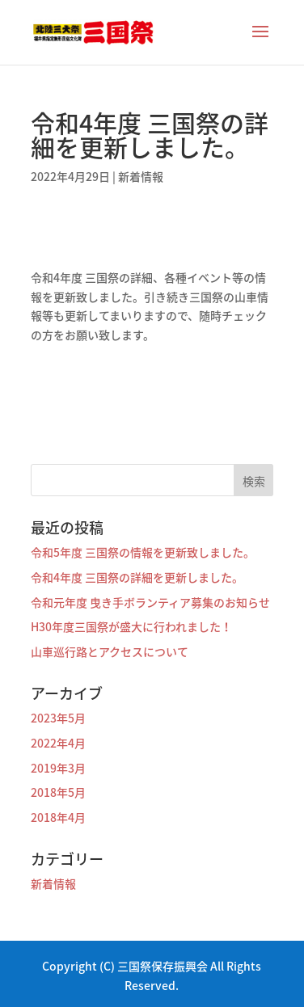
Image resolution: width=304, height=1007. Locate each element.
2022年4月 (58, 743)
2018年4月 (58, 817)
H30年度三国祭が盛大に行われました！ (131, 626)
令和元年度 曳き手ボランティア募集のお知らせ (150, 602)
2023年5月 (58, 718)
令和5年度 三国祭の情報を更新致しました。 (143, 552)
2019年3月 (58, 768)
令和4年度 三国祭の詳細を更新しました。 (137, 577)
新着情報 (140, 176)
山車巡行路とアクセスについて (109, 651)
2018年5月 (58, 792)
